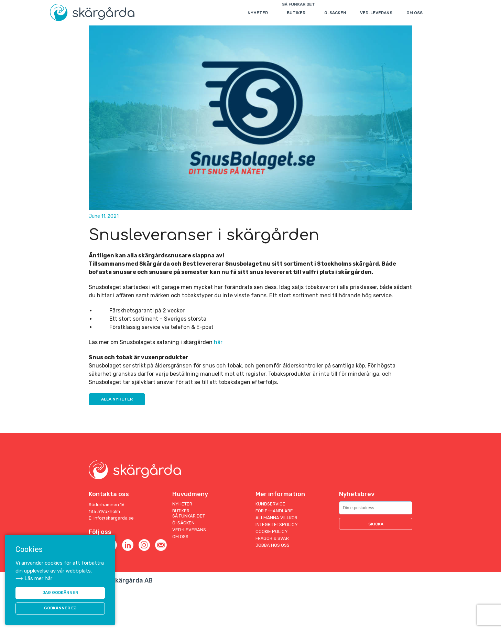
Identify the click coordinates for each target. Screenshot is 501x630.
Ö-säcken (336, 12)
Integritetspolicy (276, 564)
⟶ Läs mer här (33, 577)
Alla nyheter (117, 439)
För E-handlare (274, 551)
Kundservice (270, 544)
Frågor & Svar (272, 578)
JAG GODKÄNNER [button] (60, 591)
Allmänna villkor (276, 557)
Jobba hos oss (272, 585)
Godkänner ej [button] (60, 608)
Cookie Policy (271, 571)
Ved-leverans (377, 12)
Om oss (415, 12)
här (218, 381)
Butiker (297, 12)
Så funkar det (188, 556)
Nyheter (259, 12)
